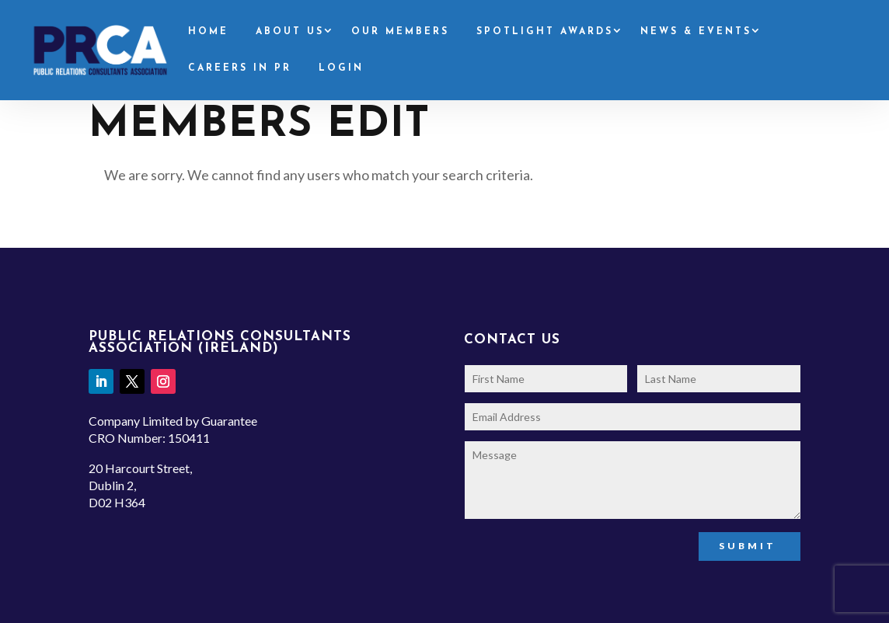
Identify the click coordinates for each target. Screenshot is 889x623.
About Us (290, 32)
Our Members (400, 32)
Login (341, 68)
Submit (747, 546)
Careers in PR (239, 68)
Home (208, 32)
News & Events (695, 32)
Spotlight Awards (544, 32)
